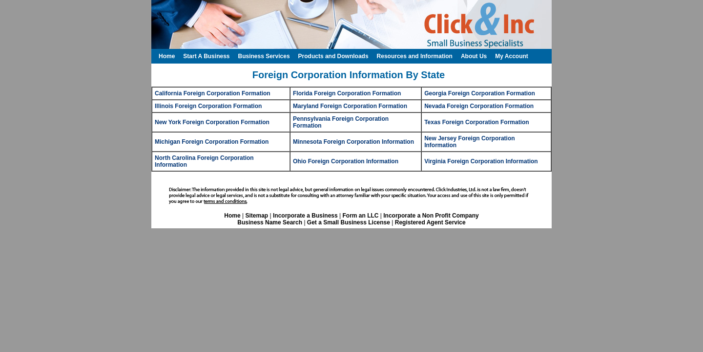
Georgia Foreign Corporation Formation (479, 93)
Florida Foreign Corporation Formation (347, 93)
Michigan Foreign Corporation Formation (212, 141)
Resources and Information (415, 56)
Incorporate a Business (305, 215)
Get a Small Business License (348, 222)
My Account (511, 56)
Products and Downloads (333, 56)
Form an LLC (360, 215)
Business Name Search (269, 222)
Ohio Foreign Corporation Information (345, 161)
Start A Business (206, 56)
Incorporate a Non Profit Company (430, 215)
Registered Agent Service (430, 222)
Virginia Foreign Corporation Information (481, 161)
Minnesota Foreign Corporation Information (353, 141)
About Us (474, 56)
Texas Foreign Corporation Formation (476, 122)
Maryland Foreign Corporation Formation (350, 106)
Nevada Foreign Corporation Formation (479, 106)
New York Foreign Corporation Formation (212, 122)
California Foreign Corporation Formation (212, 93)
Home (232, 215)
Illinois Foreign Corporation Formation (208, 106)
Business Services (263, 56)
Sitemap (256, 215)
